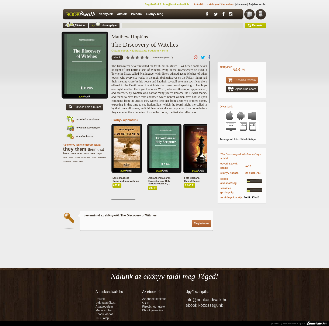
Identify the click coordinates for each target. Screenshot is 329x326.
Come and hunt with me (125, 181)
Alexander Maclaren (159, 178)
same (81, 161)
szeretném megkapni (88, 119)
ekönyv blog (154, 14)
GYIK (145, 302)
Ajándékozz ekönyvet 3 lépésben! (214, 4)
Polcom (136, 14)
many (77, 157)
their (92, 149)
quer (65, 157)
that (100, 150)
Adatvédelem (104, 306)
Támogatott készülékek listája (238, 139)
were (92, 153)
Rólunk (100, 299)
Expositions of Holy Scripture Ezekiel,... (159, 182)
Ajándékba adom (242, 89)
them (80, 149)
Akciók (122, 14)
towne (75, 161)
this (88, 158)
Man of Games (192, 181)
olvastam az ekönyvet (88, 127)
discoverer (102, 158)
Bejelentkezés (257, 4)
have (66, 153)
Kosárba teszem (242, 80)
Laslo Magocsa (120, 178)
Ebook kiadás (104, 314)
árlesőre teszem (85, 136)
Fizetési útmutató (153, 306)
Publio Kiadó (251, 197)
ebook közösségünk (204, 305)
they (68, 149)
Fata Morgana (192, 178)
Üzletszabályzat (106, 302)
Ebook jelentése (152, 310)
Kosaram (241, 4)
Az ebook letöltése (154, 299)
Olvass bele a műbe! (84, 107)
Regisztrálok (201, 223)
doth (79, 153)
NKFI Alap (102, 318)
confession (67, 161)
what (84, 157)
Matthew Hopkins (129, 36)
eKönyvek (106, 14)
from (73, 153)
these (94, 158)
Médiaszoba (104, 310)
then (71, 157)
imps (99, 153)
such (86, 153)
